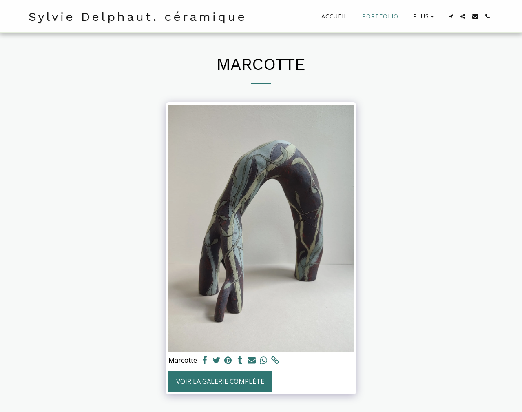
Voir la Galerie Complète (220, 381)
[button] (450, 16)
